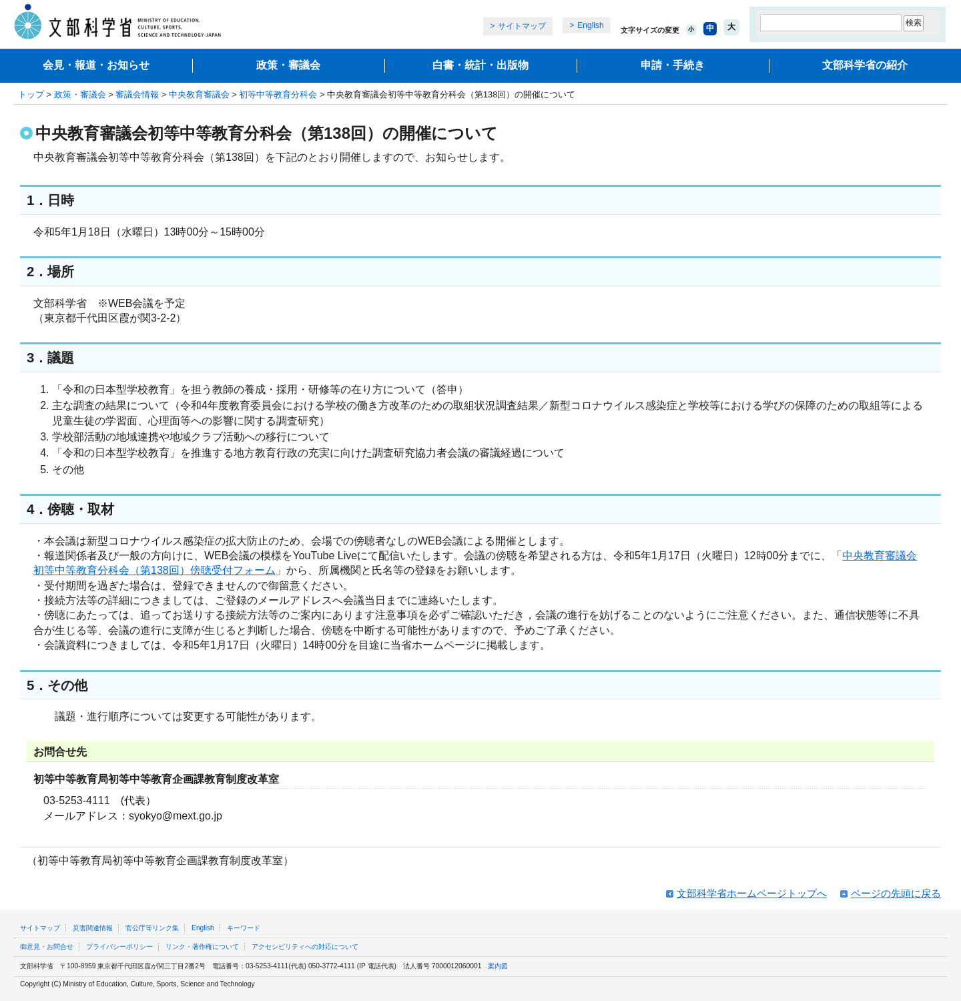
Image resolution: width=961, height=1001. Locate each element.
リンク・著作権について (202, 946)
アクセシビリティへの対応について (305, 946)
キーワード (243, 928)
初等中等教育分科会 (278, 94)
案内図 (498, 966)
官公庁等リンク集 (152, 928)
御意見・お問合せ (46, 946)
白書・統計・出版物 (480, 65)
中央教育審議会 (199, 94)
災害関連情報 (93, 928)
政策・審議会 (288, 65)
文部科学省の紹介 (865, 65)
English (590, 25)
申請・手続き (673, 65)
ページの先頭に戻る (896, 893)
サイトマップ (522, 26)
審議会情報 (137, 94)
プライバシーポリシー (119, 946)
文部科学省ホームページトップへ (752, 893)
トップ (31, 94)
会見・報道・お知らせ (96, 65)
